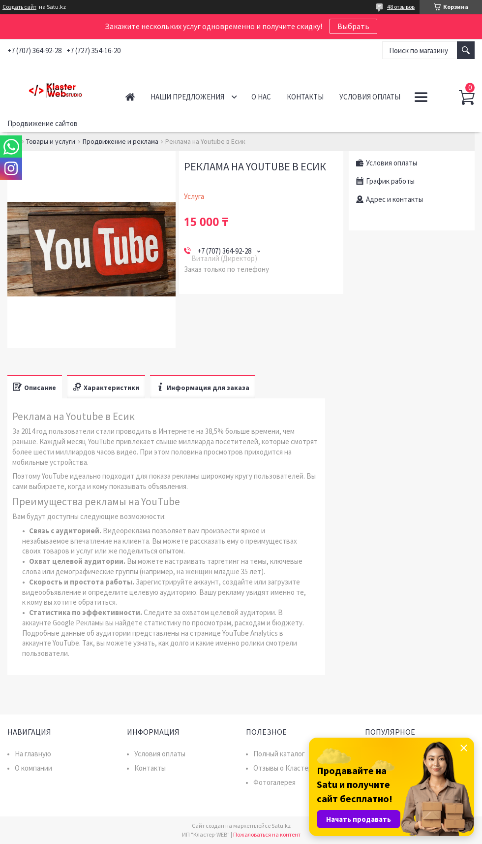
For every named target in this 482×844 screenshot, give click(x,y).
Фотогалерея (274, 782)
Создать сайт (19, 6)
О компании (33, 768)
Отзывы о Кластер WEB (291, 768)
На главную (33, 753)
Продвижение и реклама (120, 141)
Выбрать (353, 26)
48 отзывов (401, 6)
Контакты (305, 96)
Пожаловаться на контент (267, 834)
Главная (130, 97)
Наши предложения (187, 96)
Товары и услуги (50, 141)
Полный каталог (279, 753)
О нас (261, 96)
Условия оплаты (369, 96)
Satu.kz (281, 825)
